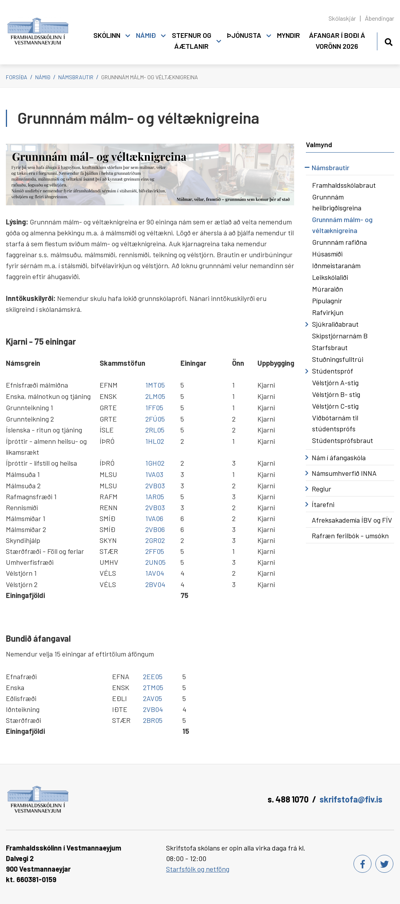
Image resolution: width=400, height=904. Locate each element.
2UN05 (155, 562)
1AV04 (154, 573)
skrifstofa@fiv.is (351, 799)
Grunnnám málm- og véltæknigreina (149, 77)
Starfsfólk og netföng (197, 869)
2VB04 (153, 709)
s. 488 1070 (288, 799)
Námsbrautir (75, 77)
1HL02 (154, 441)
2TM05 (153, 687)
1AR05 (154, 496)
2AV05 (152, 698)
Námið (42, 77)
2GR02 (155, 540)
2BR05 (152, 720)
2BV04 (155, 584)
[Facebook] (362, 864)
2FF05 (154, 551)
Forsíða (16, 77)
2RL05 (154, 429)
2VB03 (155, 485)
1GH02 (154, 463)
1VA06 (154, 518)
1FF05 (154, 407)
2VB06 (155, 529)
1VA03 (154, 474)
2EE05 (152, 676)
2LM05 (155, 396)
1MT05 (155, 385)
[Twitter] (384, 864)
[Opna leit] (388, 41)
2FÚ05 (155, 419)
